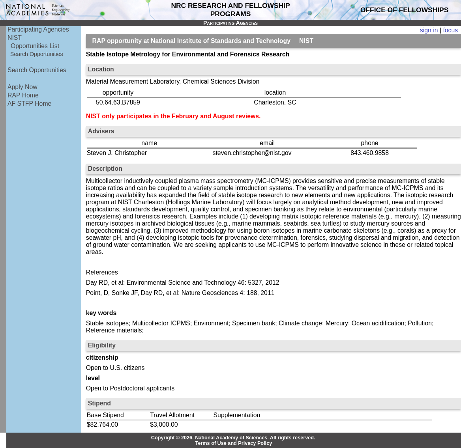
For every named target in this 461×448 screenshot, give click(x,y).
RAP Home (23, 95)
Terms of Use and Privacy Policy (233, 443)
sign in (429, 30)
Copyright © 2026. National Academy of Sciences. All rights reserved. (233, 438)
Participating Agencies (38, 29)
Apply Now (22, 87)
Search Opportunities (36, 54)
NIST (14, 37)
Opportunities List (35, 46)
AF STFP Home (29, 103)
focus (450, 30)
